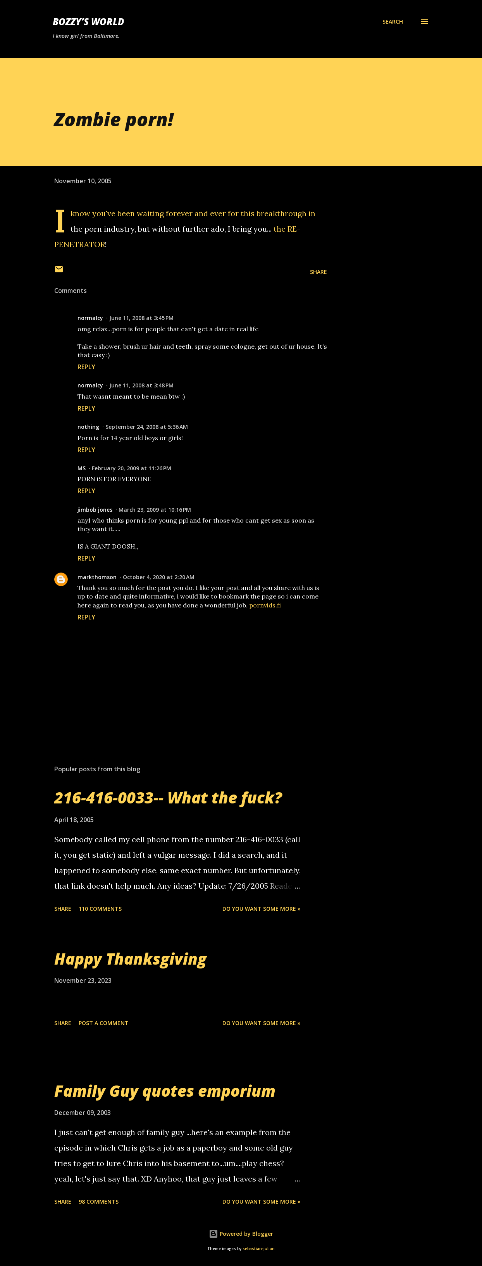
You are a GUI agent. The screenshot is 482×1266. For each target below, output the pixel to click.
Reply (86, 367)
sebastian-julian (259, 1248)
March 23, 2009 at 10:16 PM (155, 509)
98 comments (99, 1201)
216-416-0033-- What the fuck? (168, 797)
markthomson (97, 577)
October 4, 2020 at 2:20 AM (159, 577)
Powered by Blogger (241, 1233)
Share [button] (318, 271)
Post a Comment (104, 1023)
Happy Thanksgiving (130, 958)
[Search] (392, 21)
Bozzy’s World (88, 21)
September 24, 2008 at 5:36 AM (146, 426)
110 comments (100, 908)
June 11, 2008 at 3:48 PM (141, 385)
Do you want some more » (261, 908)
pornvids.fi (265, 605)
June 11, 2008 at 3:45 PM (141, 318)
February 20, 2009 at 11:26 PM (131, 468)
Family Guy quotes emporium (164, 1090)
